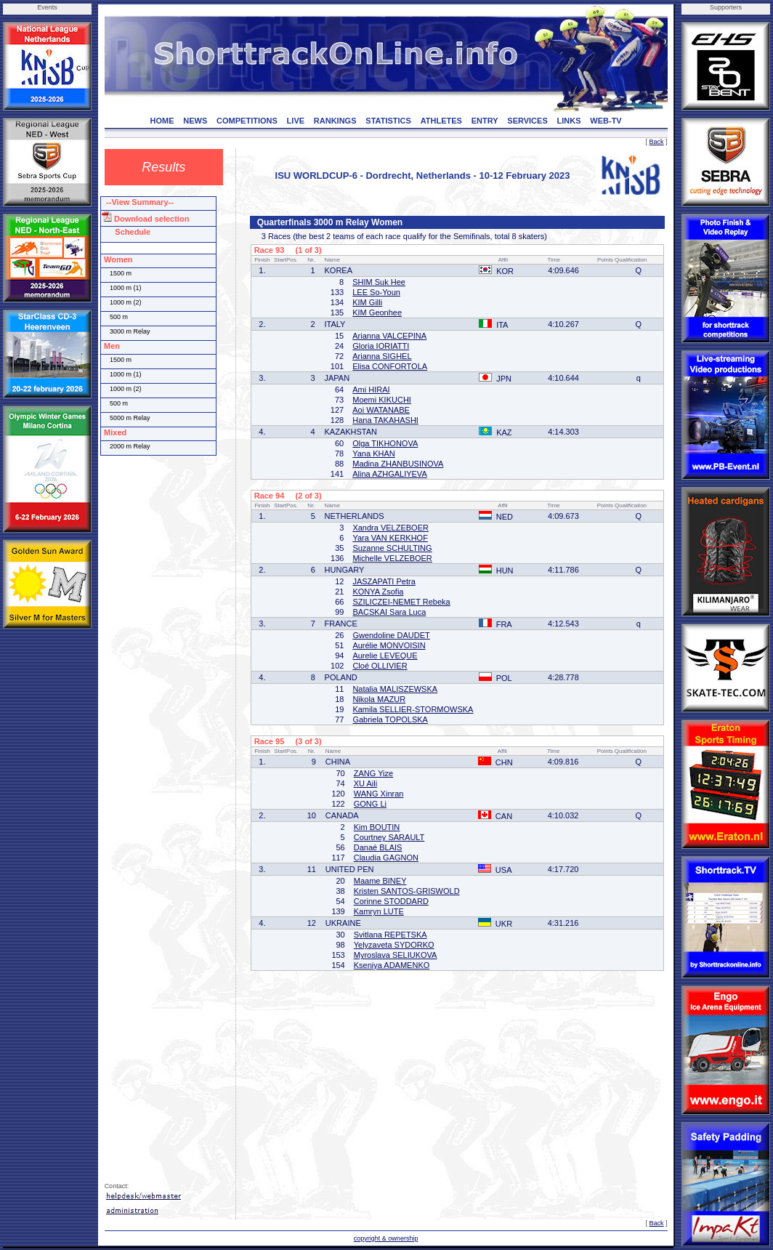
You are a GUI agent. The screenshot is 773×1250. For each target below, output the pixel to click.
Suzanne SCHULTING (392, 548)
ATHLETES (441, 120)
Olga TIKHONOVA (385, 443)
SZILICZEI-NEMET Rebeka (401, 601)
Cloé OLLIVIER (379, 665)
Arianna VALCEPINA (389, 335)
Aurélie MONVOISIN (388, 645)
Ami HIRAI (370, 389)
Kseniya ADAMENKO (392, 965)
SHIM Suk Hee (378, 282)
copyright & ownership (386, 1238)
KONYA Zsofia (377, 591)
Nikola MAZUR (378, 699)
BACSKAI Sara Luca (389, 612)
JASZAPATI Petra (383, 581)
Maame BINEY (380, 880)
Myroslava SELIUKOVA (395, 955)
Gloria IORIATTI (380, 346)
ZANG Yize (373, 773)
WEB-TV (605, 120)
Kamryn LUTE (379, 911)
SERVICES (527, 120)
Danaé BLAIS (378, 847)
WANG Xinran (379, 793)
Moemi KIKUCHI (381, 399)
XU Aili (365, 783)
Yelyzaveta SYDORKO (394, 944)
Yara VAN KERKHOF (390, 537)
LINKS (569, 120)
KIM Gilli (367, 302)
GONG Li (370, 803)
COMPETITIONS (247, 120)
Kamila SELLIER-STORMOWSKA (412, 709)
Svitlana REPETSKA (390, 934)
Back (656, 141)
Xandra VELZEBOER (390, 527)
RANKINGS (335, 120)
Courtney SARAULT (389, 837)
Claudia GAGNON (386, 857)
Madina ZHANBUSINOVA (397, 463)
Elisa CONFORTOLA (389, 366)
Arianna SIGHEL (381, 356)
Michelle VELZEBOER (392, 558)
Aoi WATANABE (381, 410)
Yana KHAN (373, 453)
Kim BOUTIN (377, 827)
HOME (162, 120)
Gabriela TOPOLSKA (390, 719)
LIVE (295, 120)
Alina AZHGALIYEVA (389, 473)
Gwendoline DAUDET (390, 635)
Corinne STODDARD (391, 901)
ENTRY (485, 120)
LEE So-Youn (376, 292)
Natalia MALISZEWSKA (394, 689)
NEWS (195, 120)
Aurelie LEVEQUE (384, 655)
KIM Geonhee (377, 312)
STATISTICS (388, 120)
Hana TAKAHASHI (385, 420)
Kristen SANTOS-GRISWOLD (407, 891)
